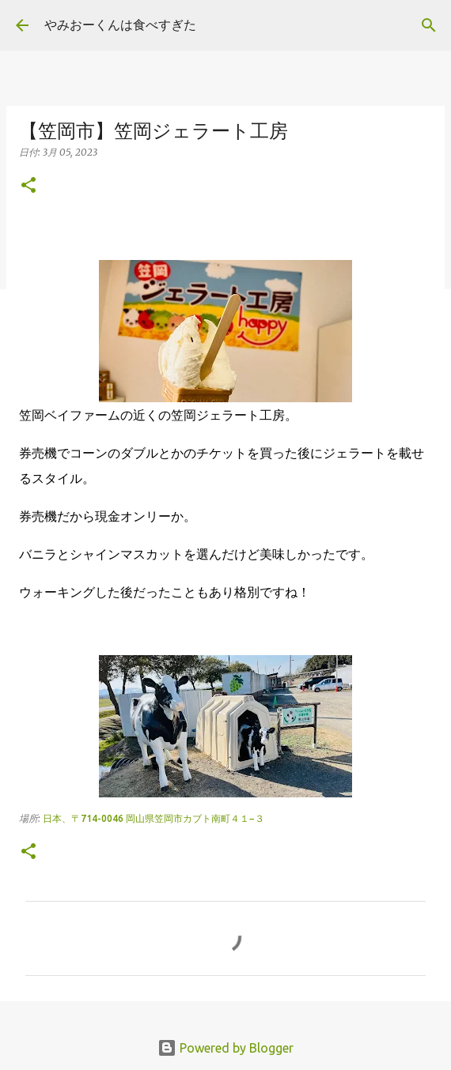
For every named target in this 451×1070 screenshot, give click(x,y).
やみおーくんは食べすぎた (120, 24)
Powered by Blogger (225, 1048)
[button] (28, 186)
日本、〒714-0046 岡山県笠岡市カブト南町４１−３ (153, 818)
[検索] (428, 25)
